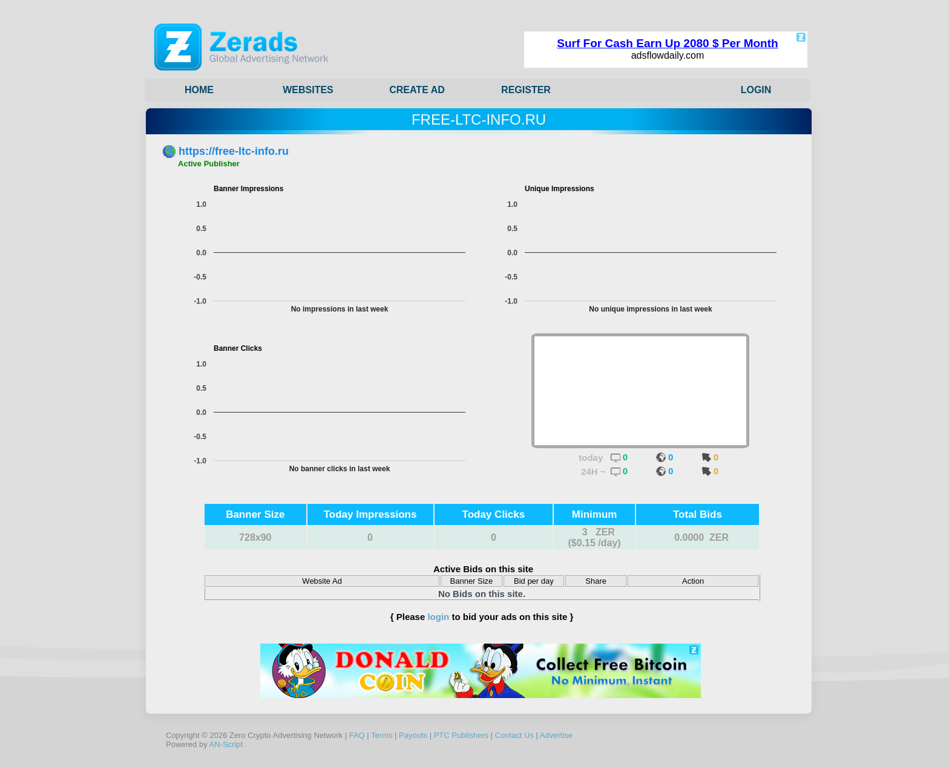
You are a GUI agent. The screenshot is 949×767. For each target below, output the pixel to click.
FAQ (357, 735)
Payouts (413, 735)
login (438, 617)
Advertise (556, 735)
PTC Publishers (461, 735)
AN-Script (226, 744)
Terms (381, 735)
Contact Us (514, 735)
